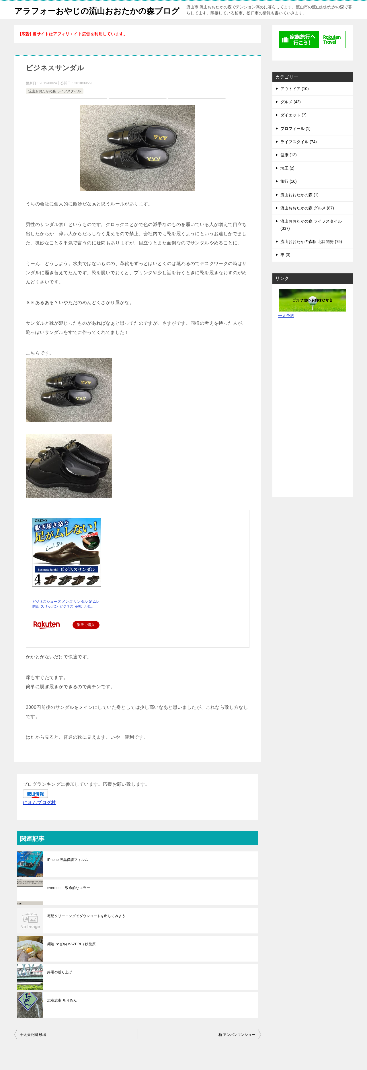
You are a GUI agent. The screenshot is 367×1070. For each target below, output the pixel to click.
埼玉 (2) (287, 180)
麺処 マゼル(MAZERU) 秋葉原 (71, 957)
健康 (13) (288, 167)
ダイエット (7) (293, 127)
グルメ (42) (290, 114)
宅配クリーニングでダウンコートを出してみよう (86, 929)
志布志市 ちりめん (62, 1013)
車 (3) (285, 267)
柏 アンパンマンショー (236, 1047)
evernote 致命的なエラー (68, 900)
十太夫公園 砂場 (33, 1047)
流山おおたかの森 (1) (299, 207)
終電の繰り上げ (59, 985)
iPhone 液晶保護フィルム (67, 872)
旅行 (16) (288, 194)
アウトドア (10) (294, 101)
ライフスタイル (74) (298, 154)
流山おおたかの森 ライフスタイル (54, 104)
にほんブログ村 (39, 815)
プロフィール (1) (295, 141)
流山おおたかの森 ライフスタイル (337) (311, 237)
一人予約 (286, 328)
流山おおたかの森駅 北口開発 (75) (311, 254)
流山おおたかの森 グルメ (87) (307, 220)
